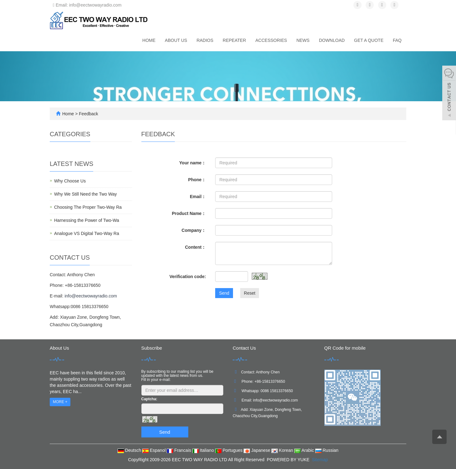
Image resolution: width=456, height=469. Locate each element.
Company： (194, 230)
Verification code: (188, 276)
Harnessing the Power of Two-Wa (86, 220)
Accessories (271, 40)
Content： (195, 247)
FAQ (397, 40)
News (303, 40)
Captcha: (149, 399)
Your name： (192, 162)
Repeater (234, 40)
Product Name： (189, 213)
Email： (198, 196)
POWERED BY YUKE (289, 459)
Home (148, 40)
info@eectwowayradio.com (90, 295)
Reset (250, 293)
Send (224, 293)
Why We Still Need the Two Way (85, 194)
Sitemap (320, 459)
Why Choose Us (70, 180)
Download (332, 40)
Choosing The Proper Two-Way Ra (88, 207)
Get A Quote (368, 40)
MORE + (60, 402)
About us (176, 40)
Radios (204, 40)
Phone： (197, 179)
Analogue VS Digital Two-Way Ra (86, 233)
